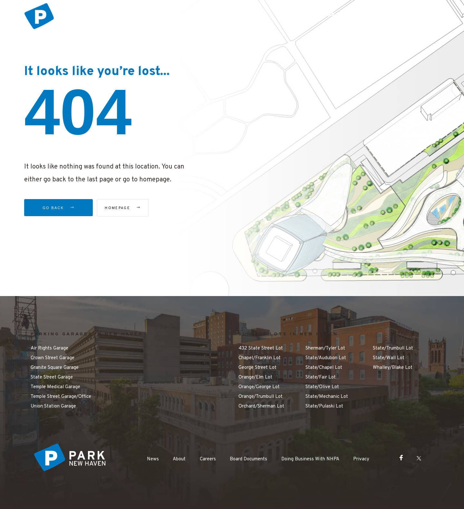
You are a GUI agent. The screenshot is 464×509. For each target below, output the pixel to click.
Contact (415, 15)
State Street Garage (52, 377)
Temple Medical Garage (55, 387)
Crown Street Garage (52, 358)
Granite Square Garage (55, 368)
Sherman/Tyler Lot (325, 348)
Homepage (133, 208)
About (179, 459)
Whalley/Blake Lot (392, 368)
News (153, 459)
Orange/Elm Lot (255, 377)
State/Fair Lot (320, 377)
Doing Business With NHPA (310, 459)
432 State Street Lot (260, 348)
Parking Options (193, 15)
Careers (208, 459)
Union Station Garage (53, 406)
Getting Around (292, 15)
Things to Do (243, 15)
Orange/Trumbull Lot (260, 397)
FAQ (329, 15)
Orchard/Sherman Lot (261, 406)
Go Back (58, 208)
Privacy (361, 459)
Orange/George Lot (259, 387)
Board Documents (248, 459)
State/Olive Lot (322, 387)
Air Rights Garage (49, 348)
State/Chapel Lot (323, 368)
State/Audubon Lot (325, 358)
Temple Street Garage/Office (61, 397)
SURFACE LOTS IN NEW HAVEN (288, 334)
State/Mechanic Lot (326, 397)
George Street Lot (257, 368)
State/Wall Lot (388, 358)
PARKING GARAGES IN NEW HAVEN (87, 334)
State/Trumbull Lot (393, 348)
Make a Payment (370, 15)
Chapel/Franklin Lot (259, 358)
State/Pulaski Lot (324, 406)
